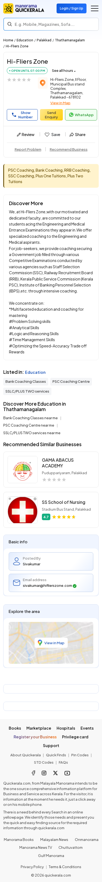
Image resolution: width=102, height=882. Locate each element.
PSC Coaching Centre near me (29, 425)
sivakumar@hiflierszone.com (50, 585)
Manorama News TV (35, 847)
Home (8, 40)
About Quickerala (25, 755)
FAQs (63, 762)
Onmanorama (86, 839)
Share (77, 134)
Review (26, 134)
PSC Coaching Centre (71, 381)
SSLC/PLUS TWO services (27, 391)
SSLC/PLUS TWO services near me (31, 433)
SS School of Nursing (63, 502)
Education (25, 40)
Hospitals (66, 728)
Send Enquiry (51, 114)
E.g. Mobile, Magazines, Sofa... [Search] (45, 24)
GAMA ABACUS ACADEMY (58, 462)
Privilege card (75, 736)
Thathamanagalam (70, 40)
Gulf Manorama (51, 855)
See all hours (62, 70)
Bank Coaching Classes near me (30, 418)
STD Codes (44, 762)
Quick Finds (56, 755)
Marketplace (38, 728)
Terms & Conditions (65, 867)
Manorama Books (19, 839)
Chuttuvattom (70, 847)
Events (87, 728)
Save (52, 134)
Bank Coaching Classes (25, 381)
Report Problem (28, 149)
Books (15, 728)
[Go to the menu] (95, 8)
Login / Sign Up (71, 8)
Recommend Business (69, 149)
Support (51, 745)
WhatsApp (81, 115)
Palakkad (44, 40)
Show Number (22, 114)
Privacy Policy (32, 867)
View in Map (60, 103)
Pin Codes (80, 755)
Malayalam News (54, 839)
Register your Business (35, 736)
